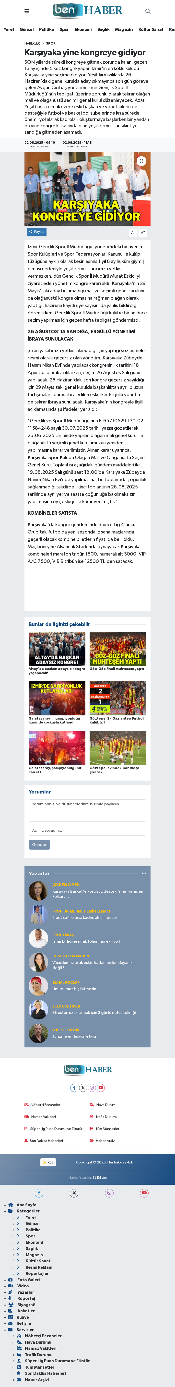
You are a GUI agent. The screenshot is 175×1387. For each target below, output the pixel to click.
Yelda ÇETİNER (66, 1006)
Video (18, 1286)
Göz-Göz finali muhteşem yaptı (117, 669)
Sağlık (103, 29)
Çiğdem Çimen (66, 885)
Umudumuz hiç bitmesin (74, 989)
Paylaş (36, 232)
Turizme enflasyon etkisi (74, 1036)
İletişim (19, 1323)
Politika (46, 29)
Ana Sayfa (22, 1205)
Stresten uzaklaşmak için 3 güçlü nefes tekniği (94, 1013)
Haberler (32, 43)
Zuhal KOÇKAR (66, 982)
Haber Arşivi (102, 1141)
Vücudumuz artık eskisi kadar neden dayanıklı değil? (93, 965)
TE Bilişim (100, 1177)
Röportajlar (33, 1273)
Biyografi (21, 1305)
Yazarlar (21, 1292)
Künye (18, 1317)
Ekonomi (83, 29)
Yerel (9, 29)
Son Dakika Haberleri (43, 1141)
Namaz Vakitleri (40, 1117)
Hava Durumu (103, 1105)
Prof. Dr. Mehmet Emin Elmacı (81, 911)
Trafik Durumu (103, 1117)
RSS (48, 1162)
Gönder (39, 845)
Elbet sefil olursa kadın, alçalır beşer (84, 918)
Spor (64, 29)
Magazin (124, 29)
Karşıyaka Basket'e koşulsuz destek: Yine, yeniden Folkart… (97, 894)
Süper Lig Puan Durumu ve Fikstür (53, 1129)
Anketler (21, 1311)
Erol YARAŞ (63, 935)
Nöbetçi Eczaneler (42, 1105)
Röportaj (21, 1298)
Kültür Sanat (151, 29)
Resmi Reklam (34, 1267)
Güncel (27, 29)
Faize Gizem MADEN (70, 956)
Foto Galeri (24, 1280)
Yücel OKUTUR (65, 1030)
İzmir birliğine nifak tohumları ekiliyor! (86, 941)
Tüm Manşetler (104, 1129)
